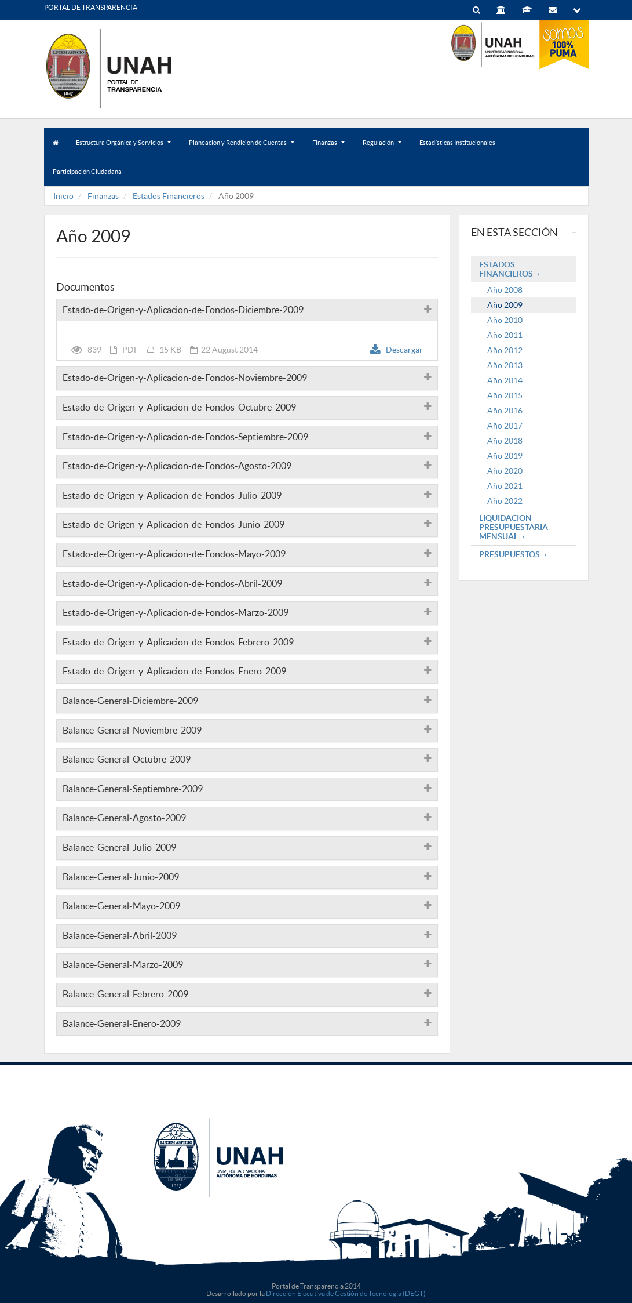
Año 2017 (505, 425)
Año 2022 (505, 501)
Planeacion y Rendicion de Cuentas (242, 148)
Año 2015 (505, 395)
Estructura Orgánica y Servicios (123, 148)
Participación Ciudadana (87, 171)
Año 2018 (505, 440)
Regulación (382, 148)
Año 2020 (505, 471)
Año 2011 (505, 335)
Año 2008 (505, 290)
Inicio (63, 196)
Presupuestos (509, 554)
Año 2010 (505, 320)
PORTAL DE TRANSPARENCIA (90, 7)
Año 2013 (505, 365)
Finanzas (328, 148)
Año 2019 (505, 455)
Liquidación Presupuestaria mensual (513, 527)
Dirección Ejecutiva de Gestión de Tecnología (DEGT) (346, 1293)
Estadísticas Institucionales (457, 142)
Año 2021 (505, 486)
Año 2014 (505, 380)
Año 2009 (505, 305)
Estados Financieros (168, 196)
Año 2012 (505, 350)
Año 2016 (505, 410)
